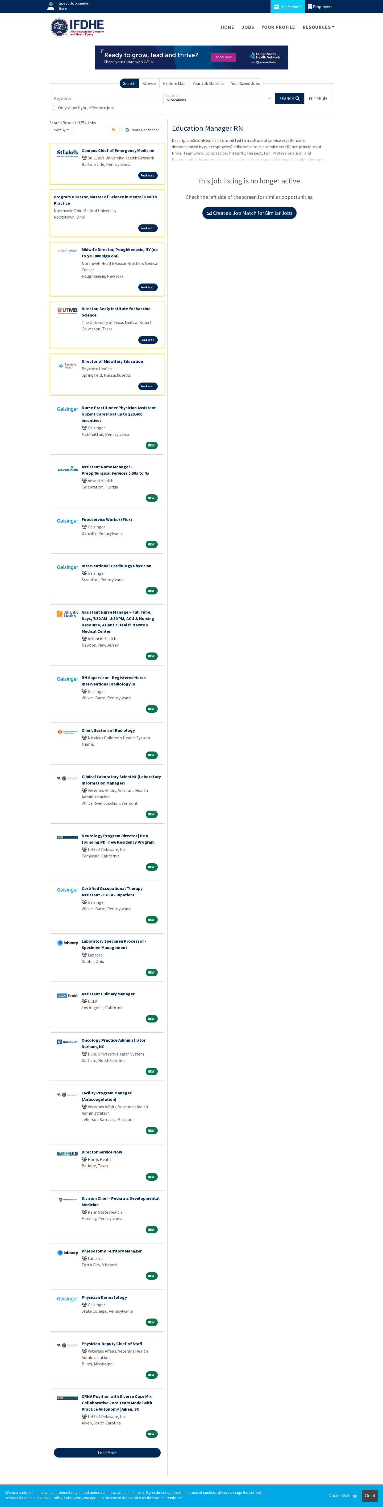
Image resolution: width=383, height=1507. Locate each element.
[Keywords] (107, 98)
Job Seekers (288, 6)
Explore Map (174, 83)
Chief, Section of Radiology (108, 730)
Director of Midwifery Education (112, 361)
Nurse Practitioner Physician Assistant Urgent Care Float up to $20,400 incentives (119, 414)
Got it (370, 1495)
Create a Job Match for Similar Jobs (249, 213)
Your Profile (278, 27)
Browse (149, 83)
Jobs (248, 27)
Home (227, 27)
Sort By (60, 130)
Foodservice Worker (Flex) (107, 519)
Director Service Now (102, 1152)
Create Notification (143, 130)
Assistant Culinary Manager (108, 993)
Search (129, 83)
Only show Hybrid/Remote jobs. (86, 107)
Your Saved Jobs (245, 83)
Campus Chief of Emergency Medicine (118, 150)
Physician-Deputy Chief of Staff (112, 1343)
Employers (320, 6)
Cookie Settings (343, 1495)
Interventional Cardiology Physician (116, 565)
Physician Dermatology (104, 1297)
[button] (317, 98)
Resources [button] (317, 27)
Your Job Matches (208, 83)
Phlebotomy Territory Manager (112, 1251)
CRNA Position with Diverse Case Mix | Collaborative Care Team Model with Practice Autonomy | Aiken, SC (117, 1403)
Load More (107, 1452)
